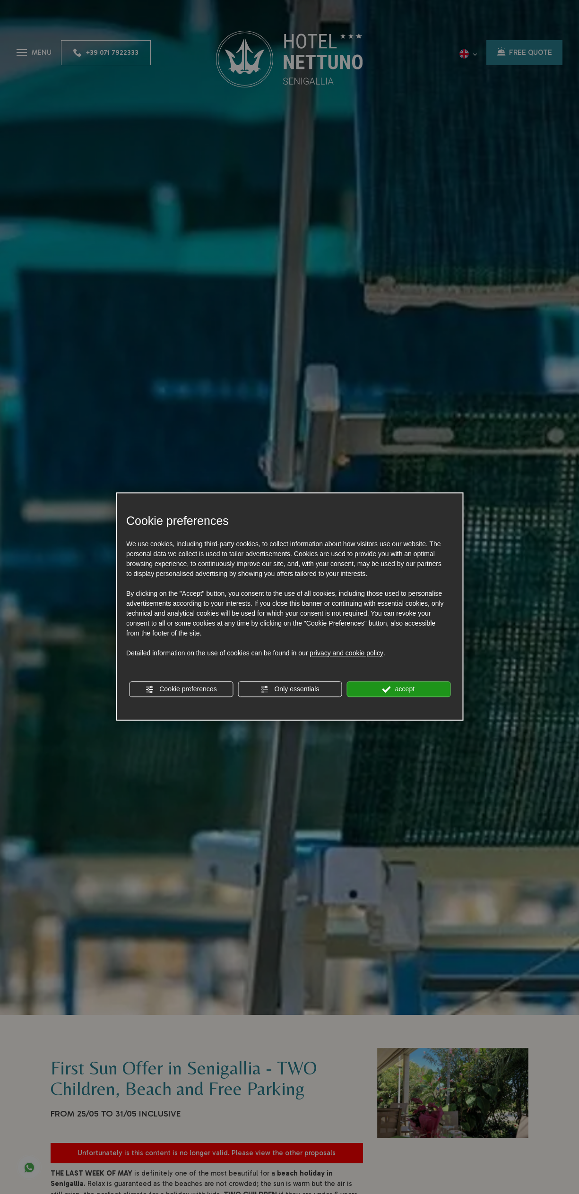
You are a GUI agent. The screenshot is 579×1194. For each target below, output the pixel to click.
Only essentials (290, 689)
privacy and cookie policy (346, 653)
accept (398, 689)
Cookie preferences (180, 689)
